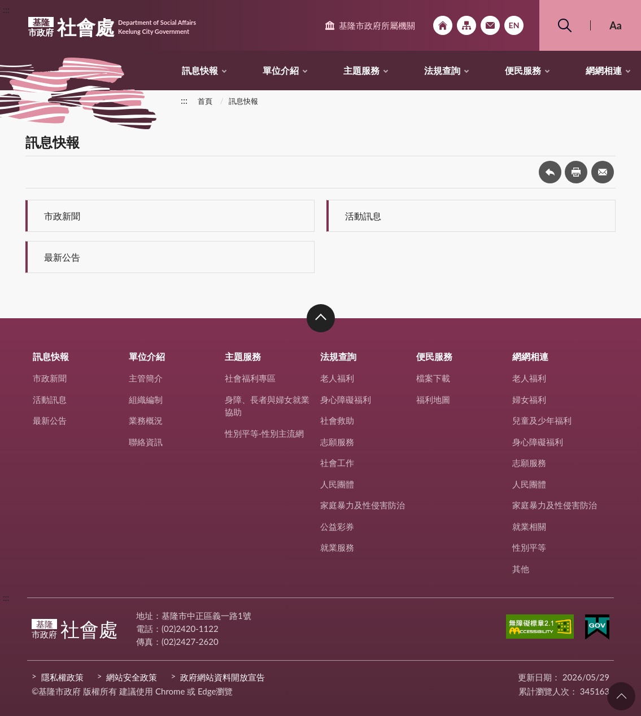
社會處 (112, 27)
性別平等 (529, 547)
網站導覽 (466, 25)
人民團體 (337, 484)
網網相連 (604, 70)
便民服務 (523, 70)
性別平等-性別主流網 (264, 433)
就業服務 (337, 547)
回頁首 (621, 696)
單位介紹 (281, 70)
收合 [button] (321, 318)
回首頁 (442, 25)
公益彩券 (337, 526)
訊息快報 (200, 70)
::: (6, 9)
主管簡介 (146, 378)
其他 (520, 569)
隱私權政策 (62, 677)
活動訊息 (363, 215)
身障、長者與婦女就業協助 (267, 406)
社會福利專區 (250, 378)
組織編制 (146, 399)
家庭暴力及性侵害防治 (362, 505)
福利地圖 (433, 399)
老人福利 (337, 378)
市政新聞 (62, 215)
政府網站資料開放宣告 (222, 677)
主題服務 (361, 70)
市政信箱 (490, 25)
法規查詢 (442, 70)
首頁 (205, 101)
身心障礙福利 (345, 399)
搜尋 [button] (564, 25)
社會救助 (337, 420)
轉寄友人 (602, 172)
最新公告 (62, 257)
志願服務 (337, 442)
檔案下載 (433, 378)
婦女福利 (529, 399)
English (514, 25)
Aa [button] (615, 25)
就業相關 (529, 526)
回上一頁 (550, 172)
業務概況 (146, 420)
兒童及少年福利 (542, 420)
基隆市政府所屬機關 (377, 25)
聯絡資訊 (146, 442)
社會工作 (337, 463)
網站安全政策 (131, 677)
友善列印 (576, 172)
